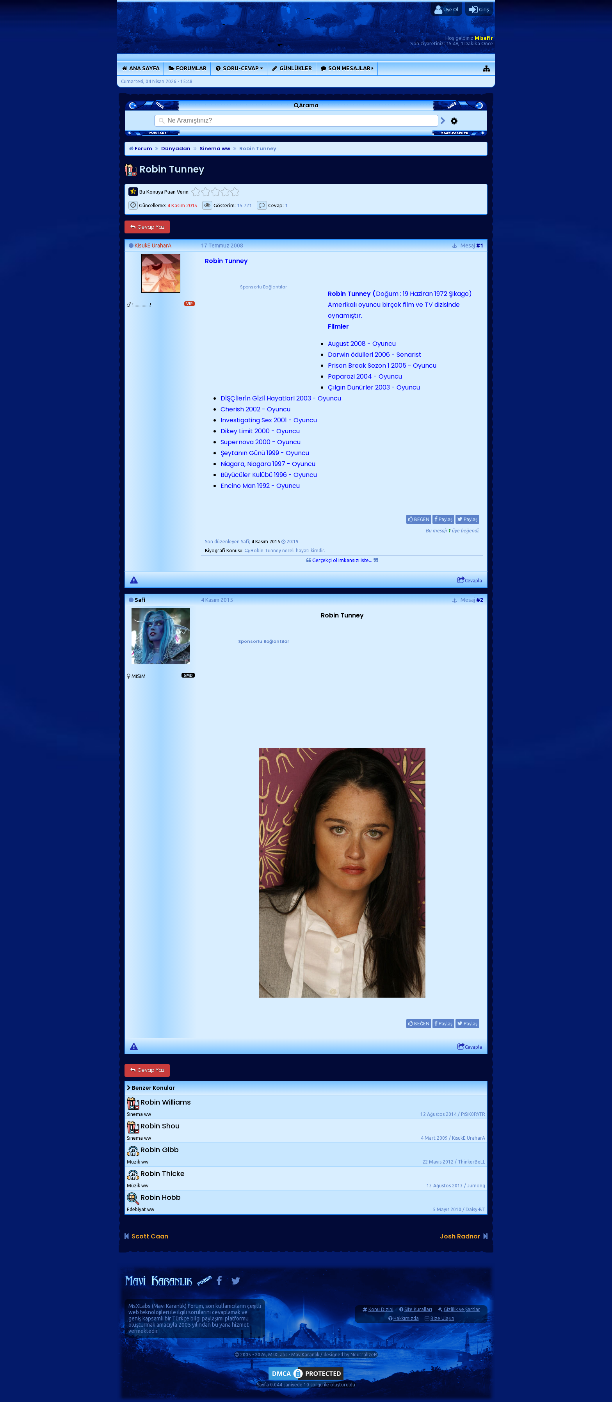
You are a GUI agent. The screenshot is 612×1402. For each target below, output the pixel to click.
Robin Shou (160, 1126)
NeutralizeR (363, 1354)
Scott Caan (150, 1236)
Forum (140, 148)
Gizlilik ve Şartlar (462, 1309)
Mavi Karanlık (169, 1306)
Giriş (479, 10)
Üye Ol (446, 10)
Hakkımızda (406, 1318)
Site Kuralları (418, 1309)
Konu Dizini (380, 1309)
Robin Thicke (163, 1173)
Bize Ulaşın (442, 1318)
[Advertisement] (263, 339)
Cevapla (469, 580)
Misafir (484, 38)
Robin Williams (166, 1102)
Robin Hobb (161, 1197)
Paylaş (443, 519)
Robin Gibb (160, 1150)
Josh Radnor (460, 1236)
